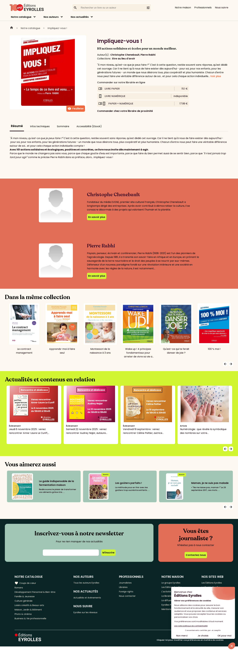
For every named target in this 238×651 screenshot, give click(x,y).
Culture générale (25, 602)
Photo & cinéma (24, 618)
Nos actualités (80, 17)
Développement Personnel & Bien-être (38, 592)
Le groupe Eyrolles (172, 582)
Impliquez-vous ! (57, 28)
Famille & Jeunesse (26, 597)
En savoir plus (96, 217)
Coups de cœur (26, 583)
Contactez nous (196, 555)
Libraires (127, 587)
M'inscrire (108, 552)
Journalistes (129, 582)
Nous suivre (221, 7)
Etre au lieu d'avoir (123, 58)
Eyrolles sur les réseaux (90, 613)
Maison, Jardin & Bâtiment (30, 613)
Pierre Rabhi (148, 55)
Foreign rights (130, 592)
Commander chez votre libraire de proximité (125, 111)
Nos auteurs (51, 17)
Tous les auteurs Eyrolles (90, 582)
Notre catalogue (21, 17)
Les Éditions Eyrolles (211, 582)
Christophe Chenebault (124, 55)
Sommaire (63, 126)
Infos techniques (40, 126)
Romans (19, 587)
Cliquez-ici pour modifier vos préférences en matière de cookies (190, 644)
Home (11, 28)
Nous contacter (131, 597)
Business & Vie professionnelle (32, 623)
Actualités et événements (91, 598)
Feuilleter (76, 108)
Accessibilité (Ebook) (89, 126)
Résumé (17, 126)
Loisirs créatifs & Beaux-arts (31, 608)
